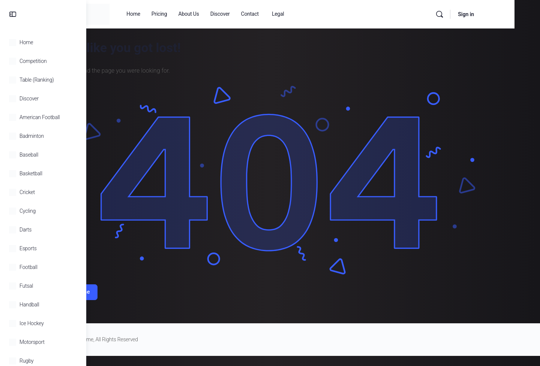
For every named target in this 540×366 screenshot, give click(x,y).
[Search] (486, 14)
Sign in (512, 14)
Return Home (125, 283)
